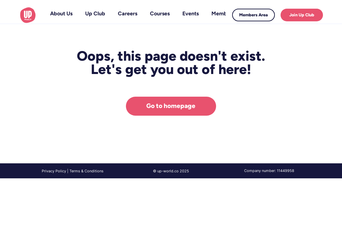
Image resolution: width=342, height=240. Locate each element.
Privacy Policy (54, 171)
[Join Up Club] (302, 15)
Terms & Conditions (86, 171)
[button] (95, 13)
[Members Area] (253, 15)
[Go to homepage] (171, 106)
